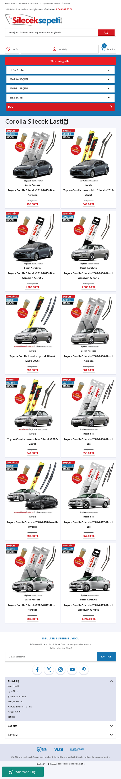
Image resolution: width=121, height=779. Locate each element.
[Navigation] (60, 61)
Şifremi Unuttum (17, 696)
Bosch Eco (88, 433)
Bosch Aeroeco (32, 184)
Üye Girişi (13, 691)
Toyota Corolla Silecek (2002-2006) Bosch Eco (89, 441)
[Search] (60, 32)
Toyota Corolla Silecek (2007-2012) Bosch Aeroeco (32, 607)
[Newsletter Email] (60, 657)
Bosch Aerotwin (32, 267)
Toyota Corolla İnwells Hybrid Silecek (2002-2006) (32, 358)
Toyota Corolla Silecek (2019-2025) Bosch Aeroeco (32, 192)
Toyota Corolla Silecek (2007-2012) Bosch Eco (89, 524)
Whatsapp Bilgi (22, 771)
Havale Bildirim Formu (20, 706)
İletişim (11, 716)
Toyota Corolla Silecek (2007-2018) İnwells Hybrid (32, 524)
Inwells (88, 184)
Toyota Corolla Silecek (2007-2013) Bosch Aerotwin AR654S (89, 607)
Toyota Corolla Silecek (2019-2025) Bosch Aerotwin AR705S (32, 275)
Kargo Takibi (14, 711)
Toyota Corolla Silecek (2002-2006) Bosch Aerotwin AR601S (89, 275)
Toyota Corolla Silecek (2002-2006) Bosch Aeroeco (89, 358)
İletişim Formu (15, 701)
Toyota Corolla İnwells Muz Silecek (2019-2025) (88, 192)
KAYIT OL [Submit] (106, 656)
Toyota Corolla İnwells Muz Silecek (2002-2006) (32, 441)
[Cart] (108, 49)
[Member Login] (12, 49)
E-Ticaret (52, 763)
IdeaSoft (41, 763)
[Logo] (33, 19)
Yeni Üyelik (14, 686)
